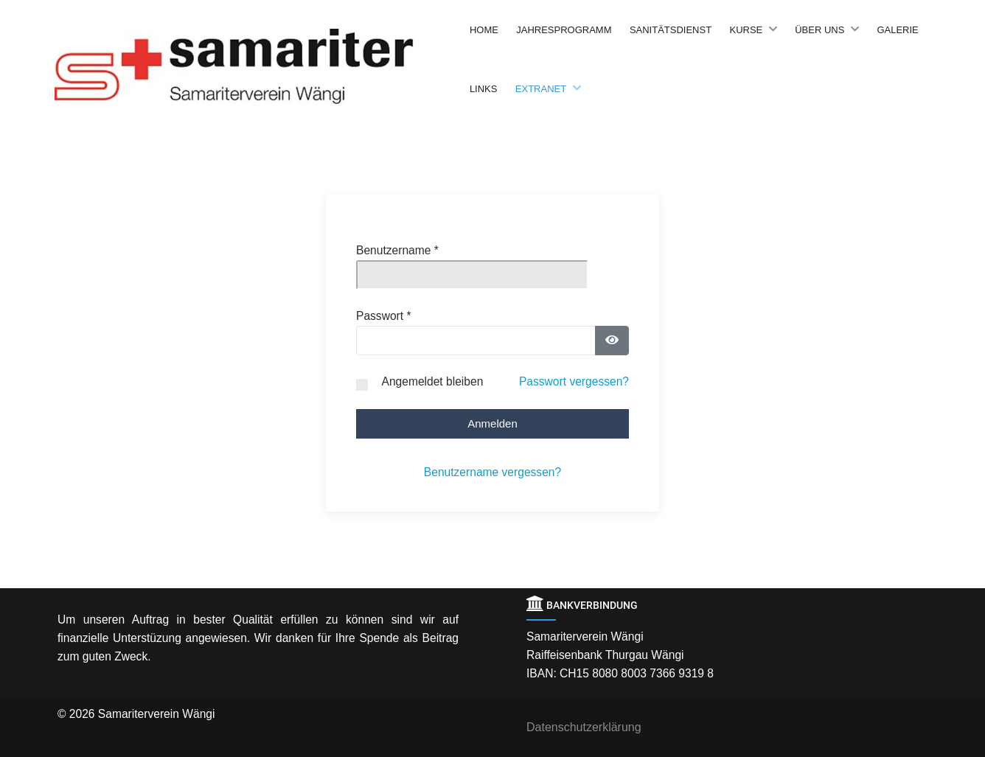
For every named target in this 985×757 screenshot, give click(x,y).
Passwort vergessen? (574, 381)
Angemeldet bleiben (432, 381)
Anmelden (492, 423)
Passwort (383, 316)
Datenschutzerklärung (583, 727)
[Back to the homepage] (258, 66)
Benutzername (397, 250)
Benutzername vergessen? (492, 472)
